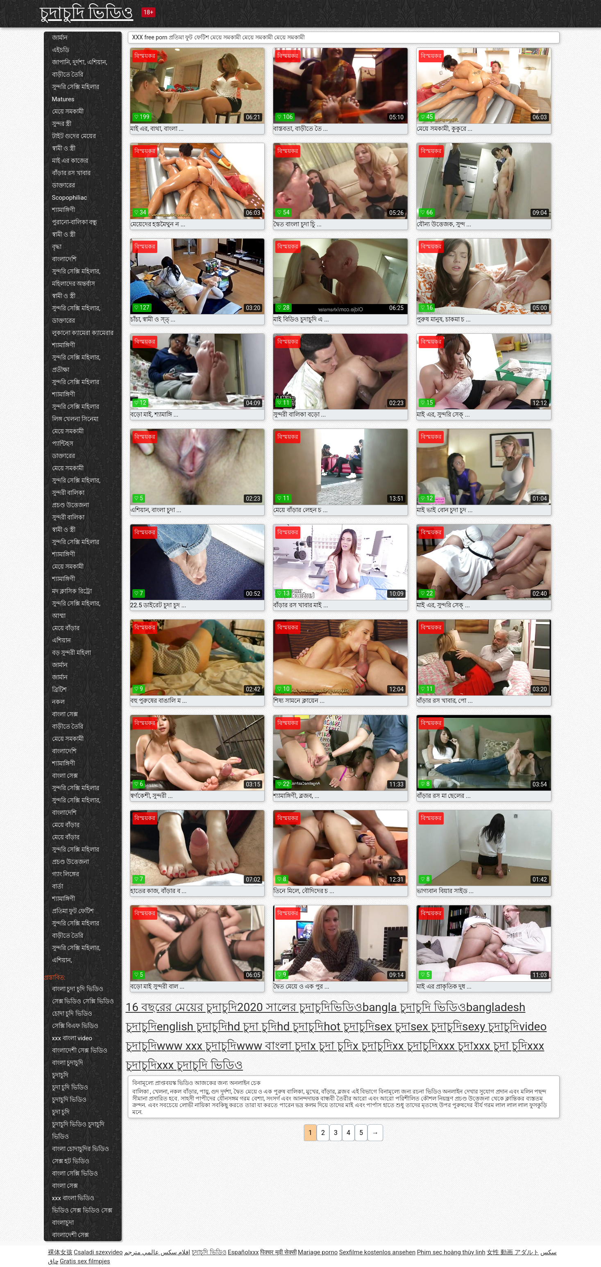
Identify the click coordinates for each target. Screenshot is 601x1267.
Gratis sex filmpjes (85, 1261)
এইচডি (60, 50)
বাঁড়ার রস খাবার (71, 173)
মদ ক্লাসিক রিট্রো (72, 591)
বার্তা (57, 886)
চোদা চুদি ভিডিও (72, 1013)
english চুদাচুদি (192, 1026)
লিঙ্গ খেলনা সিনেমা (75, 419)
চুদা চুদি (61, 1112)
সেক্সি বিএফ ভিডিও (75, 1026)
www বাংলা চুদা (273, 1046)
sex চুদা (392, 1026)
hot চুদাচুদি (349, 1026)
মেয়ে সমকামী (68, 111)
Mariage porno (318, 1252)
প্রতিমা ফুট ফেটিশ (73, 911)
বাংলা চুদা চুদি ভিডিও (77, 989)
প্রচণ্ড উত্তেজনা (70, 505)
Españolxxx (243, 1252)
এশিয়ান (61, 640)
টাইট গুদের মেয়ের (74, 136)
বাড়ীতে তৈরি (68, 74)
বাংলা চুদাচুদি (68, 1062)
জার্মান (60, 37)
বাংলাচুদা (63, 1222)
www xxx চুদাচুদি (197, 1046)
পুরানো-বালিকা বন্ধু (75, 222)
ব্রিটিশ (59, 689)
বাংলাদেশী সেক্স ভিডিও (79, 1050)
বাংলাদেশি (64, 259)
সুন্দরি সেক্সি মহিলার (75, 87)
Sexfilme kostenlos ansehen (377, 1252)
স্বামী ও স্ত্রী (63, 148)
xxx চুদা (456, 1046)
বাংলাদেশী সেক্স (70, 1235)
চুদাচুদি (60, 1075)
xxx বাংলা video (72, 1038)
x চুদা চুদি (331, 1046)
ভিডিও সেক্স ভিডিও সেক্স (82, 1210)
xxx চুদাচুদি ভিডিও (200, 1065)
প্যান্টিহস (62, 443)
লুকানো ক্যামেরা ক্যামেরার (82, 333)
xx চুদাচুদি (415, 1046)
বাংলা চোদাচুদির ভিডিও (80, 1149)
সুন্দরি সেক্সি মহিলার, (76, 271)
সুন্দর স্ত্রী (62, 124)
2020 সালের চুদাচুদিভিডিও (300, 1007)
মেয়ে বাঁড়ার (66, 628)
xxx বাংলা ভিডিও (73, 1198)
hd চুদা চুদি (252, 1026)
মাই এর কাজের (70, 160)
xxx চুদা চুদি (500, 1046)
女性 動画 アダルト (513, 1252)
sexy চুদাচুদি (490, 1026)
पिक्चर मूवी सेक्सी (278, 1252)
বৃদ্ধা (56, 247)
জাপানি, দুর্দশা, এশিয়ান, (79, 62)
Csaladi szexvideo (98, 1252)
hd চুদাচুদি (300, 1026)
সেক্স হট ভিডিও (70, 1161)
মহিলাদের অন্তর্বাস (73, 283)
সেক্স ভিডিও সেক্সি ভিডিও (83, 1001)
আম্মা (59, 616)
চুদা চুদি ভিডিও (70, 1087)
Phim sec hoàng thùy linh (451, 1252)
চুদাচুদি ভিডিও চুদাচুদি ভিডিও (78, 1130)
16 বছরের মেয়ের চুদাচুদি (181, 1007)
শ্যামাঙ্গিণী (63, 210)
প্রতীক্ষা (60, 370)
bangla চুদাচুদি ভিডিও (414, 1007)
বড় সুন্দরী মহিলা (71, 652)
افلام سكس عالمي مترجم (157, 1252)
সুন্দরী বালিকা (68, 493)
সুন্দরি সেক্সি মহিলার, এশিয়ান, (76, 954)
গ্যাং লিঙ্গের (65, 874)
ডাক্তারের (63, 185)
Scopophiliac (69, 197)
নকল (58, 702)
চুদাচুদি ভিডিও (87, 13)
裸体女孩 (60, 1252)
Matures (63, 99)
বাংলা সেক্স (65, 714)
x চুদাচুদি (372, 1046)
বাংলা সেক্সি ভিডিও (75, 1173)
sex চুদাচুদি (436, 1026)
